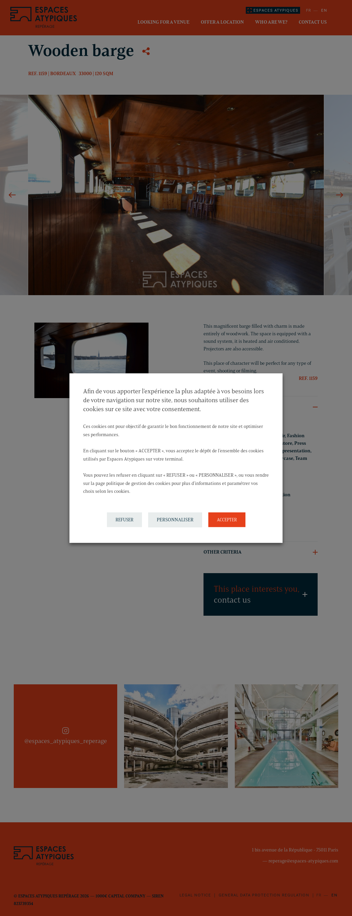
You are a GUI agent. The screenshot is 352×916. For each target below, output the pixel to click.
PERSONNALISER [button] (175, 520)
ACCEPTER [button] (227, 519)
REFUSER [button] (124, 519)
